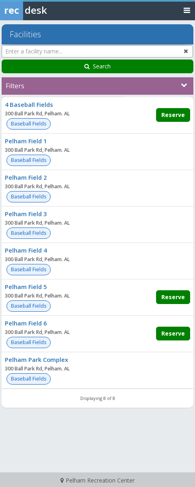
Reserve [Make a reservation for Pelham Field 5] (173, 297)
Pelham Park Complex (36, 359)
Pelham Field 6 (26, 323)
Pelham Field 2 (26, 177)
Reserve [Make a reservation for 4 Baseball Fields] (173, 115)
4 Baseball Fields (29, 104)
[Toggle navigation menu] (187, 10)
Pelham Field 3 (26, 214)
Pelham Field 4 (26, 250)
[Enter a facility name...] (97, 51)
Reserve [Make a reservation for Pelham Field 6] (173, 333)
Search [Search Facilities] (97, 66)
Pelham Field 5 (26, 287)
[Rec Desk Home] (44, 10)
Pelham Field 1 (26, 141)
